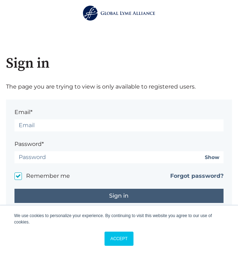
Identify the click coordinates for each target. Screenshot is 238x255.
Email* (23, 112)
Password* (29, 144)
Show (212, 157)
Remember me (48, 175)
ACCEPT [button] (119, 238)
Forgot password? (197, 175)
